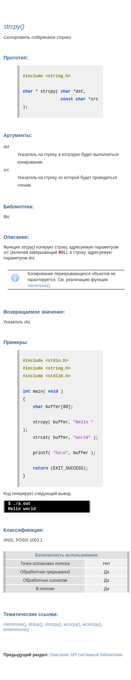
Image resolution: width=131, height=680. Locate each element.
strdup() (35, 624)
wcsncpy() (91, 624)
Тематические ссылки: (30, 614)
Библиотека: (18, 206)
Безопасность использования (66, 555)
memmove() (39, 285)
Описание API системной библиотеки (86, 654)
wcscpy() (72, 624)
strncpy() (53, 624)
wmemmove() (16, 629)
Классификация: (23, 530)
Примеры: (15, 342)
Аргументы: (17, 135)
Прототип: (15, 57)
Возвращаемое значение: (34, 312)
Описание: (16, 237)
